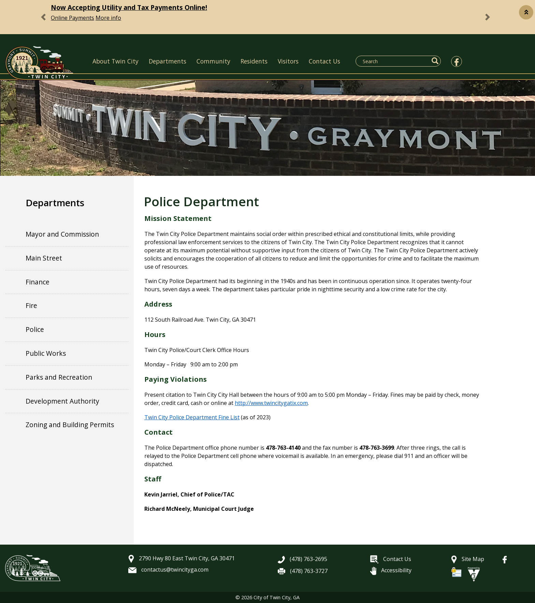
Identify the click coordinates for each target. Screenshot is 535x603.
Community (213, 61)
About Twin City (115, 61)
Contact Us (324, 61)
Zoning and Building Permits (70, 424)
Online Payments (72, 18)
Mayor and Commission (62, 234)
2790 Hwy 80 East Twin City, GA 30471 (181, 558)
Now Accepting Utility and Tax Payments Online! (129, 7)
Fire (31, 305)
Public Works (46, 353)
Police (35, 329)
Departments (167, 61)
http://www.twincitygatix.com (271, 403)
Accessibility (390, 570)
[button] (526, 12)
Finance (37, 281)
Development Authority (62, 401)
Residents (254, 61)
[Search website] (394, 61)
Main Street (44, 258)
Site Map (467, 559)
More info (108, 18)
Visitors (288, 61)
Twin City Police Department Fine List (192, 417)
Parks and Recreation (59, 377)
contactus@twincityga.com (168, 569)
